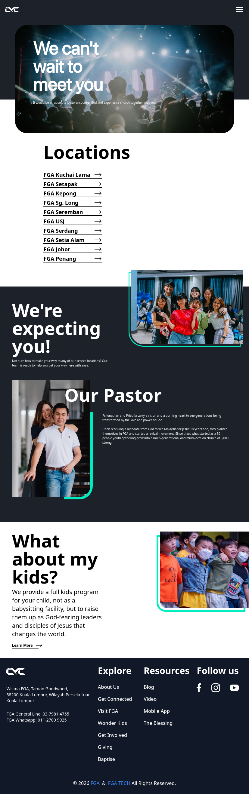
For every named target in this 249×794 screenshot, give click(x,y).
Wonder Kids (112, 723)
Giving (105, 747)
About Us (108, 687)
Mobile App (157, 711)
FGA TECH (119, 783)
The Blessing (158, 723)
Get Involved (112, 735)
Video (150, 699)
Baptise (106, 759)
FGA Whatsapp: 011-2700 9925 (36, 720)
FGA (95, 783)
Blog (149, 687)
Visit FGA (108, 711)
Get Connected (115, 699)
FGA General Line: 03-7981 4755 (37, 714)
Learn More (25, 645)
